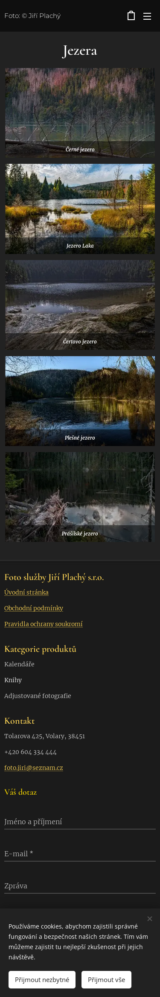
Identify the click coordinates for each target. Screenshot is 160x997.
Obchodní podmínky (33, 608)
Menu (147, 16)
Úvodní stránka (26, 592)
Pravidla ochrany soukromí (43, 624)
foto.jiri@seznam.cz (33, 768)
